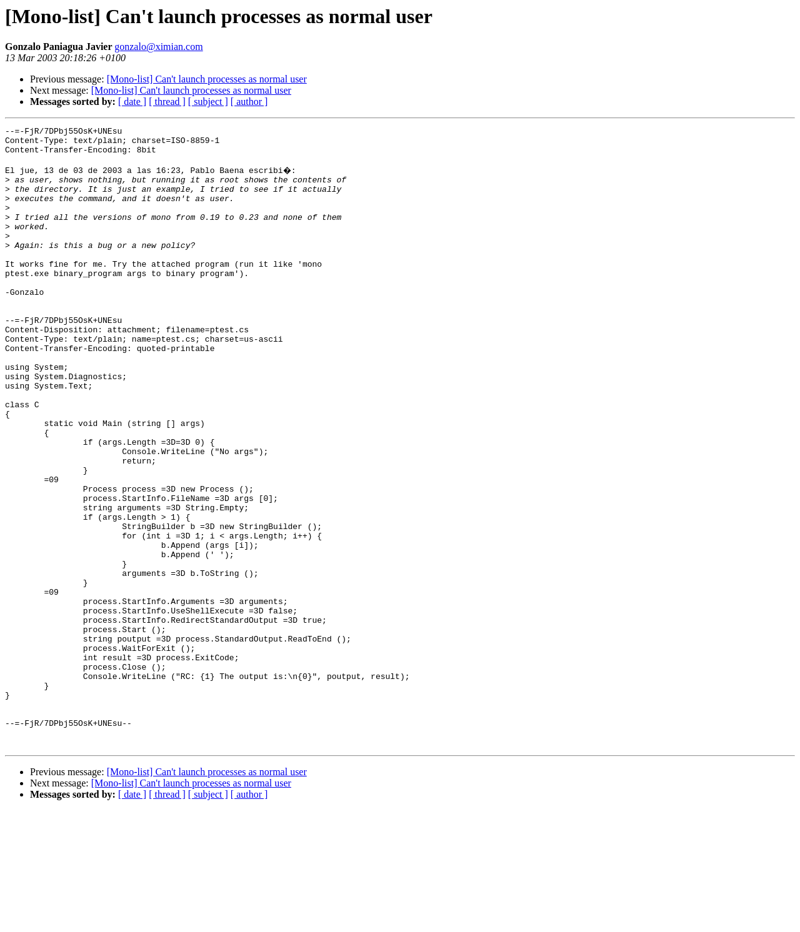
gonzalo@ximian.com (158, 46)
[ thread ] (167, 101)
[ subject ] (208, 101)
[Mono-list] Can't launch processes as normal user (207, 79)
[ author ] (249, 101)
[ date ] (132, 101)
